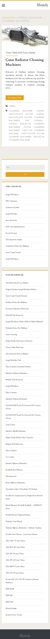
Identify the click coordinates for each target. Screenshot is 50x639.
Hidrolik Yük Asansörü (14, 315)
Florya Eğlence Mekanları (15, 483)
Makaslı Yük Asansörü (14, 380)
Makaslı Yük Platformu (14, 444)
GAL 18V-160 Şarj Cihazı (15, 560)
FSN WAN (10, 589)
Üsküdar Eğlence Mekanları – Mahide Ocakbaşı (24, 528)
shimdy (32, 52)
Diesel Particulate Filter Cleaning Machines (27, 117)
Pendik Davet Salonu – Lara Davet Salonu (21, 534)
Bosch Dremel (11, 233)
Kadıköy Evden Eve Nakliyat (16, 302)
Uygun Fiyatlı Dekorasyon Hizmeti (19, 341)
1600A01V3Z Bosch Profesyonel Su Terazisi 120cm (23, 416)
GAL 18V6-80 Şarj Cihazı (15, 547)
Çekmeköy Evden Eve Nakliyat (17, 246)
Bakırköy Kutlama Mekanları (16, 373)
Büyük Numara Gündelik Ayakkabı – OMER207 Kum (24, 507)
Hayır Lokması (11, 392)
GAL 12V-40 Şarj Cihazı (15, 573)
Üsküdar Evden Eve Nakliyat (16, 328)
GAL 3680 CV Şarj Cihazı (15, 541)
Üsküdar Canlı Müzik (14, 521)
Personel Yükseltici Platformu (17, 309)
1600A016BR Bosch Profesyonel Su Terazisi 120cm (23, 407)
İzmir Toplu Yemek (13, 252)
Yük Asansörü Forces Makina (17, 354)
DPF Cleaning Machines (15, 227)
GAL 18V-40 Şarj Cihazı (15, 554)
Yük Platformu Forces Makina (17, 283)
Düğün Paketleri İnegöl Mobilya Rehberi (21, 289)
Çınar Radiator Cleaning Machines (25, 37)
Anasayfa (8, 17)
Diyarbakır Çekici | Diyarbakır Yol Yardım (21, 489)
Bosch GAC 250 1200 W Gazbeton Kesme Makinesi (22, 581)
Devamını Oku (16, 97)
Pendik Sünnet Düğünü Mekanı (18, 515)
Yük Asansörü (11, 476)
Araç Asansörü (11, 220)
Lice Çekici (10, 457)
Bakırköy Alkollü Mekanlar (16, 431)
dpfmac (38, 121)
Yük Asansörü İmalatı (14, 240)
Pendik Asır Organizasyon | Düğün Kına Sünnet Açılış (24, 497)
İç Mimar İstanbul (12, 207)
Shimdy (42, 5)
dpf (27, 121)
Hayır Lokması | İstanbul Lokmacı (18, 367)
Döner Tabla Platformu (14, 347)
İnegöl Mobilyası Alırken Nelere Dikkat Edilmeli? (24, 322)
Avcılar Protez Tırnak (14, 615)
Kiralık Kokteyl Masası (14, 470)
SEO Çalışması (11, 201)
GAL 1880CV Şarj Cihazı (15, 566)
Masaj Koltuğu (11, 608)
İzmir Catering (11, 334)
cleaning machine (21, 111)
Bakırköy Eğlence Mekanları (16, 463)
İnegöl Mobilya (11, 214)
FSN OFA (9, 602)
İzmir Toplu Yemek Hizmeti (16, 296)
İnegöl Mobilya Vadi (13, 360)
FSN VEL (9, 595)
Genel (12, 106)
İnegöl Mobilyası (12, 195)
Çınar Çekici (10, 425)
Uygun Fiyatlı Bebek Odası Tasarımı (19, 437)
